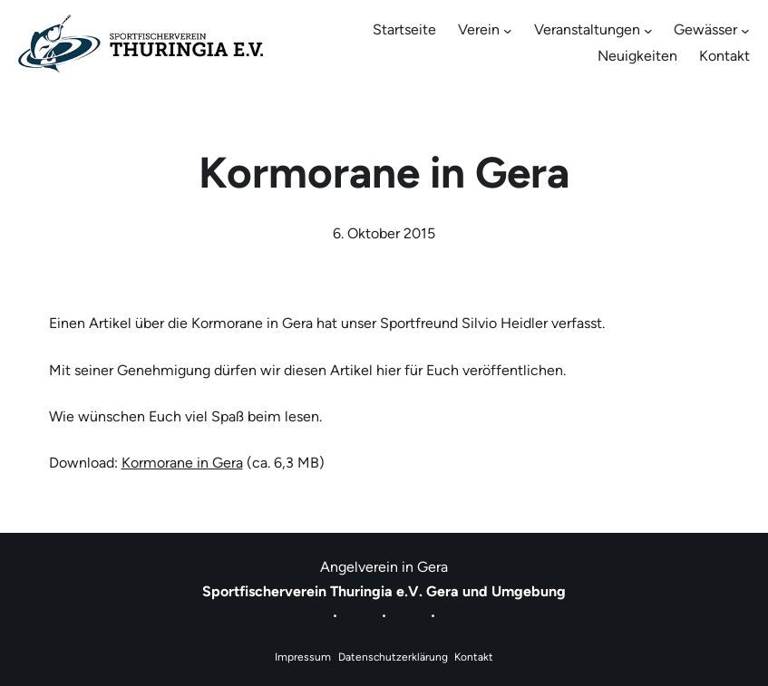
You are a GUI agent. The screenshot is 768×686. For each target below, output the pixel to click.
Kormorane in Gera (182, 462)
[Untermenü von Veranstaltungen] (648, 30)
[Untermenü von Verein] (507, 30)
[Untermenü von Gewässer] (745, 30)
